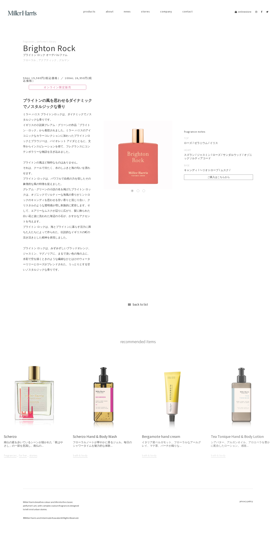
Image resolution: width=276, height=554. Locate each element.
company (166, 11)
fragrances (29, 41)
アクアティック (49, 60)
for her (23, 471)
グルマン (66, 60)
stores (145, 11)
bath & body (80, 471)
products (89, 11)
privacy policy (246, 516)
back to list (138, 311)
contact (187, 11)
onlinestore (243, 12)
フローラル (30, 60)
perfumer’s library (48, 41)
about (109, 11)
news (127, 11)
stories (33, 471)
